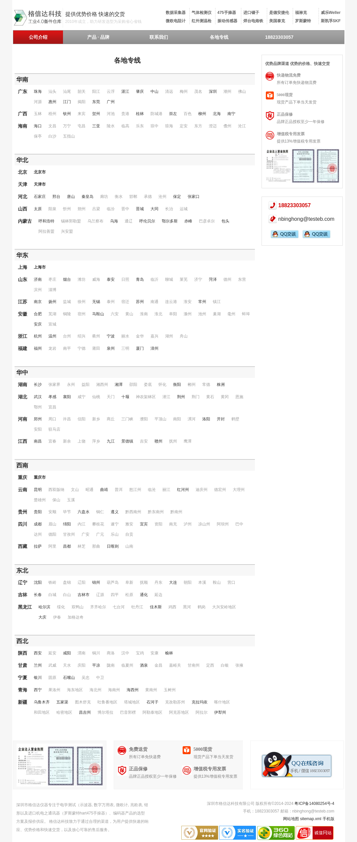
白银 (225, 665)
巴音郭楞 (128, 712)
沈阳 (38, 582)
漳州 (154, 348)
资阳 (158, 524)
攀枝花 (98, 524)
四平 (115, 594)
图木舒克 (83, 702)
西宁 (38, 690)
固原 (52, 677)
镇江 (217, 301)
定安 (184, 126)
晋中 (125, 209)
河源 (38, 101)
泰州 (111, 301)
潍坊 (82, 279)
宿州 (82, 314)
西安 (38, 653)
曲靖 (104, 489)
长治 (169, 209)
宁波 (111, 336)
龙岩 (52, 348)
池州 (202, 314)
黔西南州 (133, 512)
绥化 (61, 607)
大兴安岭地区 (224, 607)
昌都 (67, 546)
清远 (169, 91)
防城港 (156, 113)
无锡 (96, 301)
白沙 (52, 136)
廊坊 (104, 196)
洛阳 (206, 419)
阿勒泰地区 (152, 712)
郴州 (192, 384)
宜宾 (144, 524)
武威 (52, 665)
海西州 (133, 690)
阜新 (129, 582)
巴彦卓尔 (207, 221)
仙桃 (96, 396)
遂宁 (115, 524)
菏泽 (213, 279)
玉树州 (170, 690)
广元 (100, 534)
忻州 (67, 209)
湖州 (169, 336)
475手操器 (226, 12)
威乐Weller (331, 12)
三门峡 (127, 419)
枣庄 (52, 279)
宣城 (52, 324)
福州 (38, 348)
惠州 (52, 101)
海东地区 (75, 690)
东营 (242, 279)
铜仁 (100, 512)
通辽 (129, 221)
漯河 (192, 419)
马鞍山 (98, 314)
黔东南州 (156, 512)
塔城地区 (132, 702)
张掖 (239, 665)
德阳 (52, 534)
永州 (71, 384)
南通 (154, 301)
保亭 (38, 136)
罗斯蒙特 (303, 21)
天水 (67, 665)
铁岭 (52, 582)
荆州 (181, 396)
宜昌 (52, 407)
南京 (38, 301)
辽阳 (82, 582)
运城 (184, 209)
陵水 (111, 126)
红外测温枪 (201, 21)
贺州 (96, 113)
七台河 (119, 607)
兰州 (38, 665)
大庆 (42, 617)
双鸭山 (78, 607)
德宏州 (220, 489)
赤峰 (188, 221)
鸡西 (172, 607)
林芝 (82, 546)
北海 (217, 113)
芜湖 (52, 314)
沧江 (242, 126)
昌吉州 (85, 712)
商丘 (111, 419)
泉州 (111, 348)
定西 (210, 665)
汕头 (52, 91)
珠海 (38, 91)
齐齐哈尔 (98, 607)
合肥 (38, 314)
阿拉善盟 (46, 231)
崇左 (173, 113)
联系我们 (158, 37)
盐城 (67, 301)
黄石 (210, 396)
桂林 (140, 113)
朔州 (82, 209)
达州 (38, 534)
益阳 (85, 384)
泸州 (188, 524)
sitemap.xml (310, 818)
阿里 (52, 546)
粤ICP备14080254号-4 (314, 803)
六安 (115, 314)
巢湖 (217, 314)
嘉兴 (154, 336)
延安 (52, 653)
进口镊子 (251, 12)
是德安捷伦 (279, 12)
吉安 (144, 441)
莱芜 (184, 279)
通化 (144, 594)
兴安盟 (67, 231)
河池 (111, 113)
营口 (231, 582)
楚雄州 (40, 500)
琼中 (154, 126)
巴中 (239, 524)
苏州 (140, 301)
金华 (140, 336)
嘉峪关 (175, 665)
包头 (225, 221)
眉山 (52, 524)
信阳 (82, 419)
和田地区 (42, 712)
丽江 (166, 489)
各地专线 (219, 37)
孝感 (52, 396)
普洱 (119, 489)
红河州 (183, 489)
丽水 (125, 336)
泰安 (111, 279)
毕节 (67, 512)
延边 (158, 594)
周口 (52, 419)
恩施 (239, 396)
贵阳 (38, 512)
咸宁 (82, 396)
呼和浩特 (46, 221)
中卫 (100, 677)
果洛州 (54, 690)
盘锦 (67, 582)
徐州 (82, 301)
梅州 (184, 91)
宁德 (82, 348)
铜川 (96, 653)
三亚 (96, 126)
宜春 (52, 441)
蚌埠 (246, 314)
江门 (67, 101)
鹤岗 (202, 607)
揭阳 (82, 101)
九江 (111, 441)
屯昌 (82, 126)
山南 (129, 546)
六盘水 (83, 512)
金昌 (158, 665)
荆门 (196, 396)
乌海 (114, 221)
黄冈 (225, 396)
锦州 (96, 582)
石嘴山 (69, 677)
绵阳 (67, 524)
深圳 (213, 91)
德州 (227, 279)
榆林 (169, 653)
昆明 (38, 489)
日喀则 (113, 546)
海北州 (95, 690)
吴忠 (85, 677)
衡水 (119, 196)
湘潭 (119, 384)
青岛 (140, 279)
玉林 (38, 113)
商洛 (111, 653)
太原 (38, 209)
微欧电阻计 (176, 21)
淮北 (158, 314)
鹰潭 (188, 441)
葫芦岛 (113, 582)
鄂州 (38, 407)
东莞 (96, 101)
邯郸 (133, 196)
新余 (67, 441)
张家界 (54, 384)
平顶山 (160, 419)
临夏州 (127, 665)
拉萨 (38, 546)
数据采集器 (176, 12)
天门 (111, 396)
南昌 (38, 441)
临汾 (111, 209)
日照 (125, 279)
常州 (202, 301)
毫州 (231, 314)
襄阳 (67, 396)
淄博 (52, 289)
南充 (173, 524)
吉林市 (83, 594)
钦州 (67, 113)
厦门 (140, 348)
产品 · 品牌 (98, 37)
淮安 (188, 301)
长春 (38, 594)
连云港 (171, 301)
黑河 (187, 607)
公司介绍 (38, 37)
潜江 (166, 396)
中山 (154, 91)
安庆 (38, 324)
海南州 (114, 690)
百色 (188, 113)
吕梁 (96, 209)
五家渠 (62, 702)
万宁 (67, 126)
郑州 (38, 419)
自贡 (129, 534)
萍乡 (96, 441)
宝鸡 (140, 653)
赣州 (158, 441)
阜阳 (173, 314)
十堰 (125, 396)
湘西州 (102, 384)
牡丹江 (137, 607)
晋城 (140, 209)
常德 (206, 384)
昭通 (89, 489)
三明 (125, 348)
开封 (221, 419)
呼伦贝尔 (147, 221)
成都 (38, 524)
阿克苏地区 (179, 712)
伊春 (57, 617)
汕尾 (67, 91)
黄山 (129, 314)
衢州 (96, 336)
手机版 (328, 818)
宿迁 (125, 301)
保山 (56, 500)
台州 (67, 336)
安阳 (38, 429)
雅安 (129, 524)
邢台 (56, 196)
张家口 (194, 196)
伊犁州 (220, 712)
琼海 (169, 126)
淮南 (144, 314)
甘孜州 (69, 534)
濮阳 (144, 419)
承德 (148, 196)
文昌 (52, 126)
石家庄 (40, 196)
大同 (154, 209)
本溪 (202, 582)
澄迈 (213, 126)
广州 (111, 101)
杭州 (38, 336)
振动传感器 (227, 21)
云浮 (111, 91)
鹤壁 (235, 419)
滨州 (38, 289)
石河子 (152, 702)
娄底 (148, 384)
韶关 (82, 91)
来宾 (82, 113)
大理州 (239, 489)
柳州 (202, 113)
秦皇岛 (87, 196)
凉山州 (204, 524)
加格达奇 (76, 617)
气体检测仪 (201, 12)
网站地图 (291, 818)
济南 (38, 279)
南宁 (231, 113)
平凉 (96, 665)
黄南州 (151, 690)
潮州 (227, 91)
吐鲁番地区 (107, 702)
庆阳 (82, 665)
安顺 (52, 512)
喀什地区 (222, 702)
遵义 (115, 512)
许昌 (67, 419)
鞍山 (217, 582)
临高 (125, 126)
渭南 (82, 653)
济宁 (198, 279)
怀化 (162, 384)
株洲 (221, 384)
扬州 (52, 301)
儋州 (227, 126)
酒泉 (144, 665)
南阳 (177, 419)
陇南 (111, 665)
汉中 (125, 653)
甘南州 (194, 665)
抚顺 (144, 582)
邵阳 (133, 384)
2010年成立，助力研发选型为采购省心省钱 (103, 21)
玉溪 (71, 500)
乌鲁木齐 (42, 702)
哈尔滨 (44, 607)
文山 (75, 489)
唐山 (71, 196)
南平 (67, 348)
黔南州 (176, 512)
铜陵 (67, 314)
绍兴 (82, 336)
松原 (129, 594)
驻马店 (54, 429)
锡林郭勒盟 (71, 221)
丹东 (158, 582)
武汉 (38, 396)
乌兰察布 (95, 221)
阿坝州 (223, 524)
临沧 (152, 489)
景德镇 (127, 441)
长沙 (38, 384)
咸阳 (67, 653)
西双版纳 (56, 489)
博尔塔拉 (105, 712)
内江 (82, 524)
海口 (38, 126)
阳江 (96, 91)
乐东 (140, 126)
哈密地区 (64, 712)
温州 (52, 336)
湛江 (125, 91)
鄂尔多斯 (170, 221)
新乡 (96, 419)
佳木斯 (156, 607)
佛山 (242, 91)
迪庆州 (202, 489)
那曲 (96, 546)
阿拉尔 (202, 712)
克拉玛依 (200, 702)
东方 (198, 126)
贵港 (125, 113)
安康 (154, 653)
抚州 (173, 441)
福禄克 (301, 12)
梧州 (52, 113)
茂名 (198, 91)
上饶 (82, 441)
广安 (85, 534)
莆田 (96, 348)
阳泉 (52, 209)
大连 (173, 582)
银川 (38, 677)
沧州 (162, 196)
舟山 (184, 336)
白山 (67, 594)
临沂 (154, 279)
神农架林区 (146, 396)
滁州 (188, 314)
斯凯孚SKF (331, 21)
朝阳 (188, 582)
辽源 (100, 594)
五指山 (69, 136)
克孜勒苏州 (175, 702)
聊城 (169, 279)
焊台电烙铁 (253, 21)
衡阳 (177, 384)
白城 (52, 594)
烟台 (67, 279)
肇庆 (140, 91)
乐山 (115, 534)
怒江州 (135, 489)
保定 (177, 196)
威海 (96, 279)
